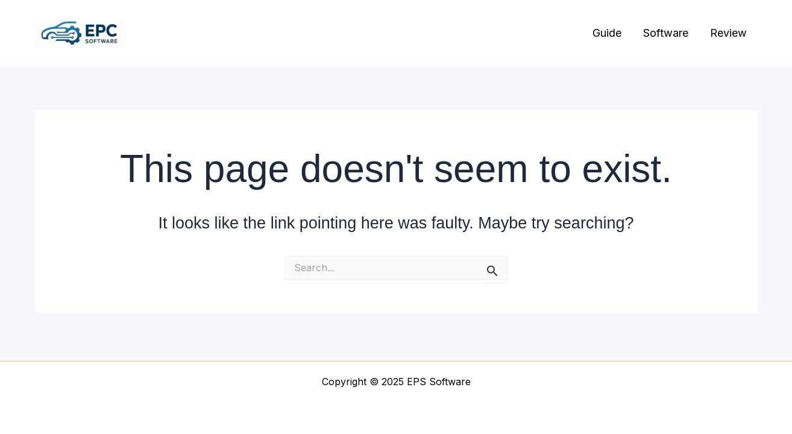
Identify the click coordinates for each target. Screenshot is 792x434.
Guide (606, 33)
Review (728, 33)
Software (665, 33)
